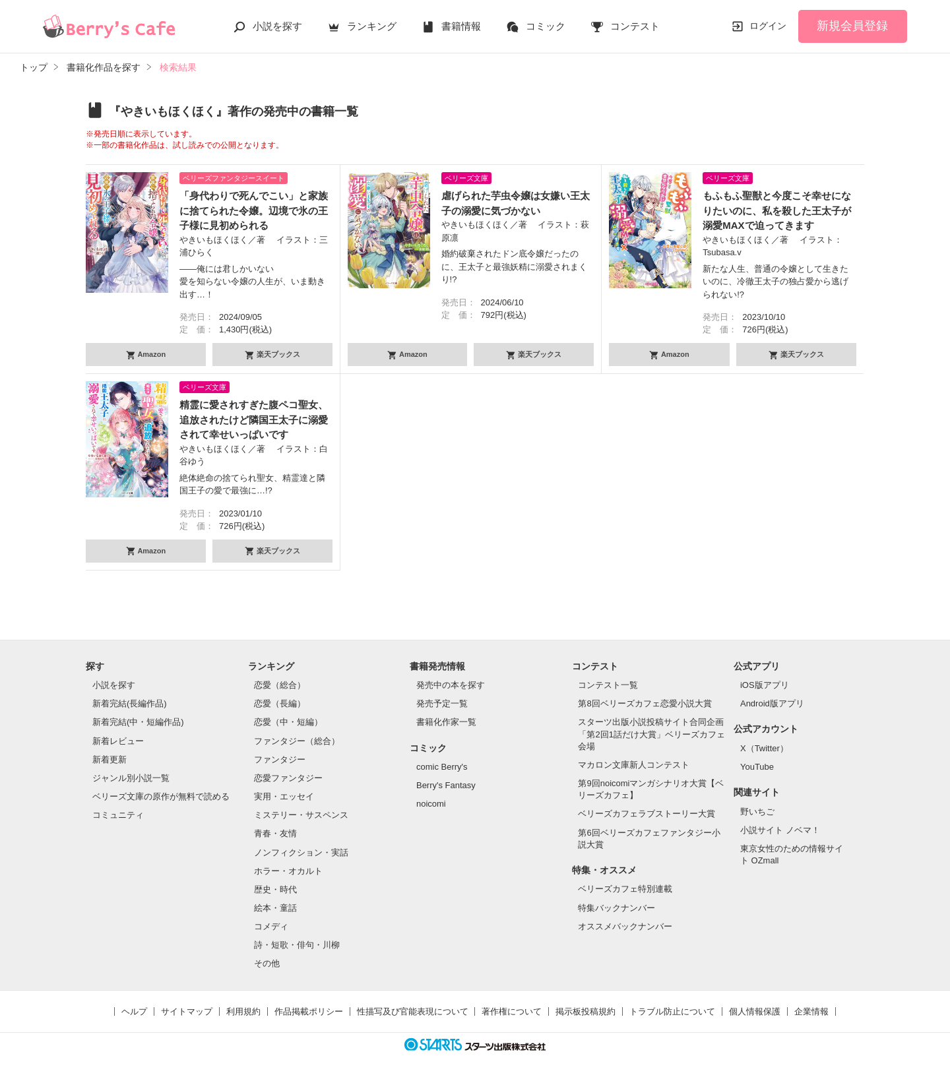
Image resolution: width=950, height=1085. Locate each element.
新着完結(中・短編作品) (138, 722)
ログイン (767, 25)
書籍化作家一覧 (446, 722)
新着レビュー (118, 741)
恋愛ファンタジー (288, 778)
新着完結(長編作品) (129, 703)
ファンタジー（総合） (297, 741)
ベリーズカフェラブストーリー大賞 (646, 814)
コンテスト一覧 (608, 685)
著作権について (512, 1011)
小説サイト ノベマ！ (780, 830)
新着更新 (109, 759)
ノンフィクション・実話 (301, 852)
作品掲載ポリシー (308, 1011)
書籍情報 (461, 26)
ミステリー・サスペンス (301, 815)
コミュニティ (118, 815)
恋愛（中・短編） (288, 722)
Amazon (151, 354)
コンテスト (635, 26)
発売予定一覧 (442, 703)
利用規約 (243, 1011)
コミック (545, 26)
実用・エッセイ (284, 796)
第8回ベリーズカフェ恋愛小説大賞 (644, 703)
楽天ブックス (277, 354)
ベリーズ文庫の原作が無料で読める (161, 796)
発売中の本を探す (450, 685)
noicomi (431, 804)
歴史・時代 (275, 889)
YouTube (757, 767)
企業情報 (811, 1011)
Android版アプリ (772, 703)
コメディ (271, 926)
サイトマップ (186, 1011)
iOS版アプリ (764, 685)
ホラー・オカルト (288, 871)
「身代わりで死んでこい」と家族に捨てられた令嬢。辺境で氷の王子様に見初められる (253, 210)
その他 (267, 963)
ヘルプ (134, 1011)
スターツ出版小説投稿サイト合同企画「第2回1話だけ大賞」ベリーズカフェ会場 (651, 734)
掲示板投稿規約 (585, 1011)
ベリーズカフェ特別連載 (625, 889)
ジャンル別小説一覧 (131, 778)
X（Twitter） (764, 748)
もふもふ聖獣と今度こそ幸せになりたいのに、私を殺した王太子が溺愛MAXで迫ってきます (777, 210)
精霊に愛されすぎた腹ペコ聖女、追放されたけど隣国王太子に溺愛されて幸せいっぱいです (253, 419)
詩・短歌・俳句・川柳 (297, 945)
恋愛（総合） (279, 685)
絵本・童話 (275, 908)
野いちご (757, 812)
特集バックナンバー (616, 908)
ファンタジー (279, 759)
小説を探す (277, 26)
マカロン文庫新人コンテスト (633, 765)
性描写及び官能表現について (412, 1011)
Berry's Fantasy (446, 785)
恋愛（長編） (279, 703)
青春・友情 (275, 833)
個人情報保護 (754, 1011)
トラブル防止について (672, 1011)
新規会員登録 (852, 25)
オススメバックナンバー (625, 926)
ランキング (371, 26)
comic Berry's (442, 767)
